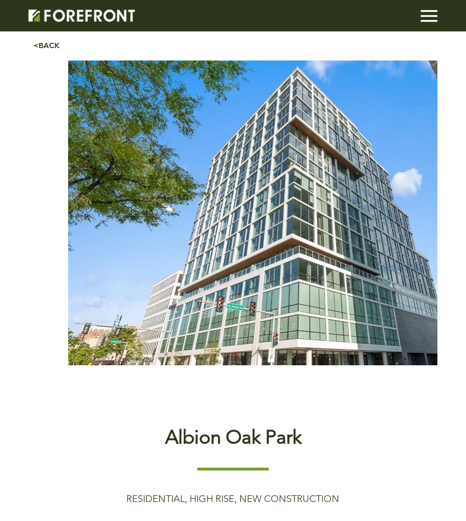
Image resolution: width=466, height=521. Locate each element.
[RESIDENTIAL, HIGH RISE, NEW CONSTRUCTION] (233, 498)
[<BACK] (67, 45)
